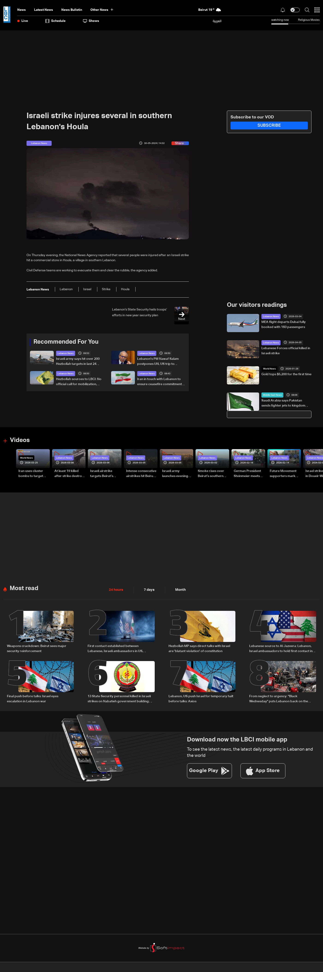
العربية (217, 20)
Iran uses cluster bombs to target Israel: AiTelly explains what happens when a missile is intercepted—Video (33, 473)
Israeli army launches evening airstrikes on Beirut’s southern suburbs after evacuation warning (177, 473)
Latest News (43, 10)
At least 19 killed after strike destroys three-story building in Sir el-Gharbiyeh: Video (69, 473)
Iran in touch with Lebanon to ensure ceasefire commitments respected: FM (160, 382)
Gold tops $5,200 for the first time (286, 374)
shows (91, 20)
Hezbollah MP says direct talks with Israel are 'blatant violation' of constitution (199, 648)
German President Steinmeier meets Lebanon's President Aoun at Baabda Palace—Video (249, 473)
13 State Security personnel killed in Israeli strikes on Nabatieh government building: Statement (119, 698)
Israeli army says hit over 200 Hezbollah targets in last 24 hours (78, 361)
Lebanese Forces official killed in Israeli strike (285, 351)
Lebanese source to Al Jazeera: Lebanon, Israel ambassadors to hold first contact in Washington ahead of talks (281, 648)
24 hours (115, 589)
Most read (24, 588)
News (21, 10)
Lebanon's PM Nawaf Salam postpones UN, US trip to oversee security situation (158, 361)
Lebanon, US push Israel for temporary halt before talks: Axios (201, 698)
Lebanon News (66, 353)
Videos (20, 440)
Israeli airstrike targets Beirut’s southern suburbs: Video (104, 473)
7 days (148, 589)
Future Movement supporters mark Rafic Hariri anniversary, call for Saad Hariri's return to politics (284, 473)
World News (269, 369)
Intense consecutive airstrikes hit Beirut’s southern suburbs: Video (141, 473)
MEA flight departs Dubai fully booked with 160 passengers (283, 324)
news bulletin (71, 10)
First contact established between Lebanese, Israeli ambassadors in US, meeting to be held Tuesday (115, 648)
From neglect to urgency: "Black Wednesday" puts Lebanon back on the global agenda (278, 698)
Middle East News (272, 395)
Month (179, 589)
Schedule (55, 20)
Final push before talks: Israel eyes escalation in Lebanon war (32, 698)
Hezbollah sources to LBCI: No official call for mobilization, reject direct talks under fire (78, 382)
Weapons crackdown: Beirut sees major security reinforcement (36, 648)
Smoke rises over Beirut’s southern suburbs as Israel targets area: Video (212, 473)
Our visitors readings (257, 305)
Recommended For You (65, 342)
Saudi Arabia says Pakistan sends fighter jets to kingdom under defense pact (283, 403)
